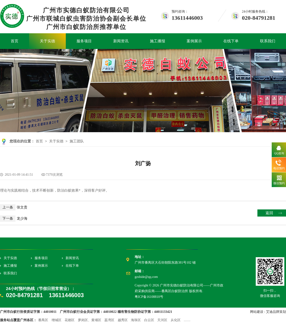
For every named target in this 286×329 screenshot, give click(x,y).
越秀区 (123, 320)
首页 (14, 41)
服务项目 (84, 41)
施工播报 (157, 41)
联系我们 (267, 41)
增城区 (56, 320)
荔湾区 (109, 320)
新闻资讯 (120, 41)
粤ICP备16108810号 (149, 297)
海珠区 (136, 320)
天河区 (162, 320)
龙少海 (13, 218)
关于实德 (47, 41)
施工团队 (77, 141)
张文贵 (13, 207)
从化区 (176, 320)
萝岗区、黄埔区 (89, 320)
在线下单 (231, 41)
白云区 (149, 320)
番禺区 (43, 320)
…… (187, 320)
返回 (269, 213)
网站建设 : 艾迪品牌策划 (268, 312)
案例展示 (194, 41)
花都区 (70, 320)
